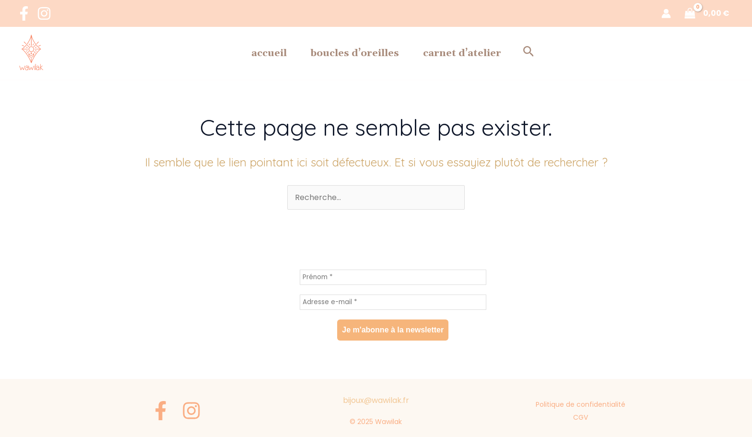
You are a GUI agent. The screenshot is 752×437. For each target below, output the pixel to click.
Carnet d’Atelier (486, 53)
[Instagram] (44, 13)
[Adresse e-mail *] (393, 302)
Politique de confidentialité (581, 404)
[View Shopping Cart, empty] (708, 13)
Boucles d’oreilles (355, 53)
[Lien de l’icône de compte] (666, 13)
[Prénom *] (393, 277)
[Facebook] (24, 13)
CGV (581, 416)
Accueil (245, 53)
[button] (565, 53)
